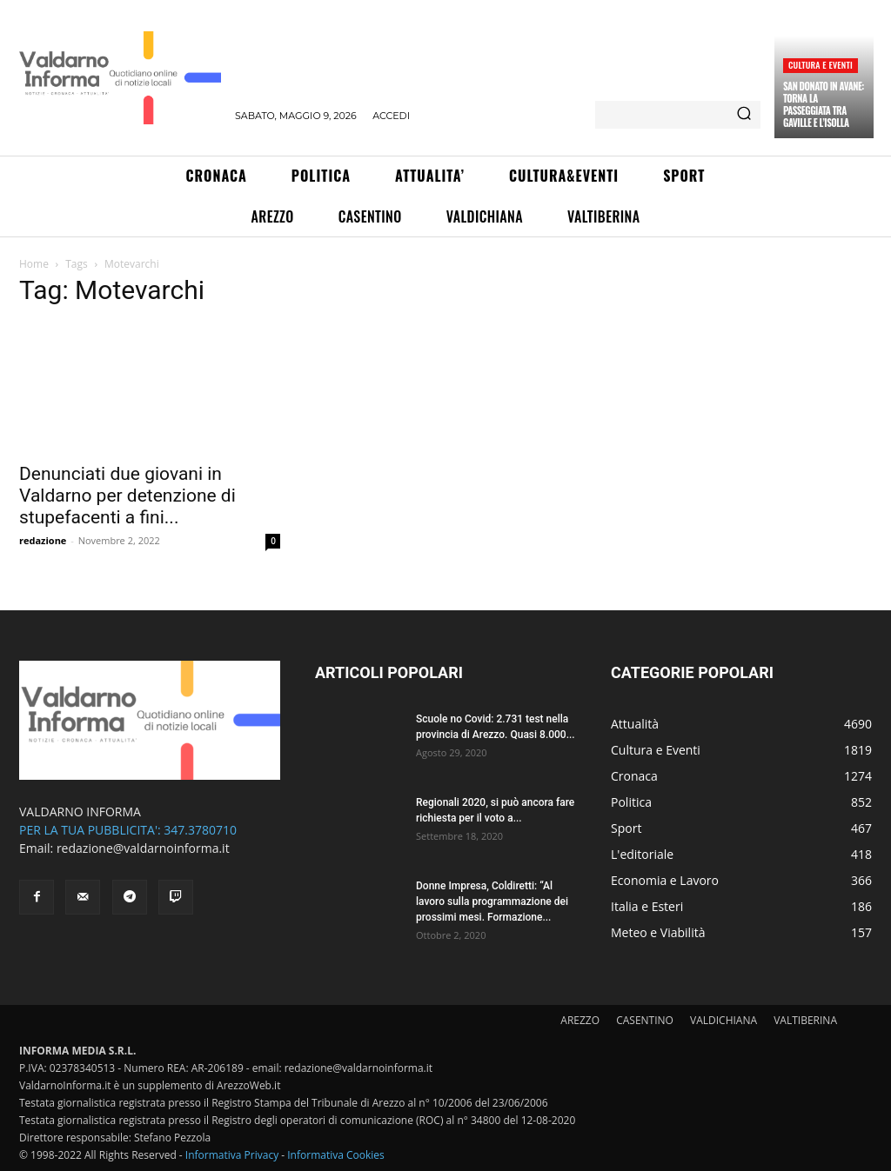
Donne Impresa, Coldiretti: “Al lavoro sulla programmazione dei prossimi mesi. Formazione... (492, 901)
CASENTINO (644, 1020)
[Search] (743, 115)
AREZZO (580, 1020)
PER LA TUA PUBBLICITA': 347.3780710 (128, 830)
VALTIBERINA (805, 1020)
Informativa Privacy (231, 1155)
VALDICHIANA (723, 1020)
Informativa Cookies (336, 1155)
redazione (42, 540)
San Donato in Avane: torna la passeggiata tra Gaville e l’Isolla (823, 104)
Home (34, 263)
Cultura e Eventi (820, 64)
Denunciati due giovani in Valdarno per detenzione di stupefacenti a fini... (127, 495)
